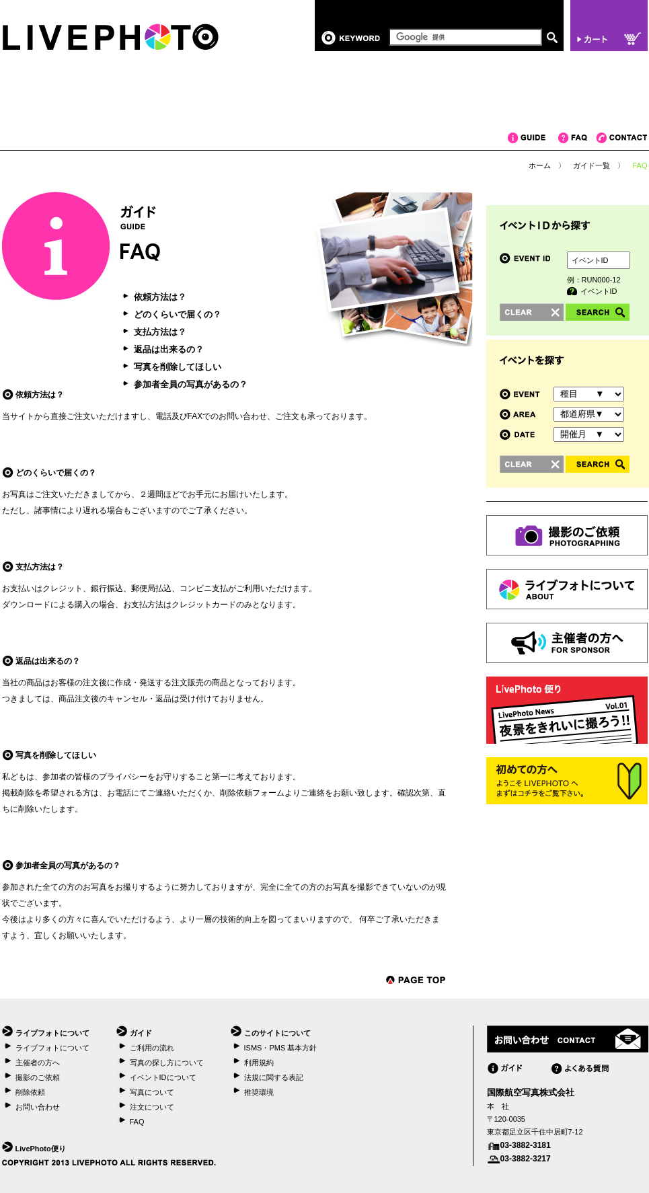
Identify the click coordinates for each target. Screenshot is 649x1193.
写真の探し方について (167, 1063)
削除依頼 (30, 1092)
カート (609, 25)
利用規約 (259, 1063)
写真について (152, 1092)
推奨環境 (259, 1092)
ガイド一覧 (591, 165)
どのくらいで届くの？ (177, 314)
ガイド (533, 137)
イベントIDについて (163, 1077)
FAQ (577, 137)
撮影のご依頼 (37, 1077)
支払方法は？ (160, 332)
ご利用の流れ (152, 1048)
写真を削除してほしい (177, 367)
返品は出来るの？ (169, 349)
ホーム (540, 165)
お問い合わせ (37, 1107)
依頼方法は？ (160, 297)
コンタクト (622, 137)
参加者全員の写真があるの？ (190, 384)
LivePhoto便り (40, 1149)
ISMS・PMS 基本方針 (280, 1048)
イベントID (598, 291)
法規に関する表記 (273, 1077)
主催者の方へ (37, 1063)
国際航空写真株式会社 (530, 1092)
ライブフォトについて (52, 1048)
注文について (152, 1107)
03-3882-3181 (525, 1145)
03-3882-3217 (525, 1158)
